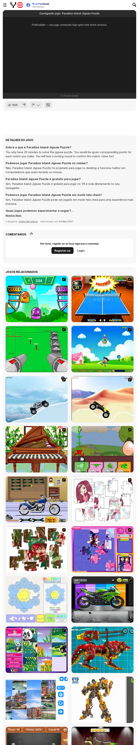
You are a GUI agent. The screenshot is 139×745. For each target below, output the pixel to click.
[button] (14, 215)
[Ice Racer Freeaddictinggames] (37, 399)
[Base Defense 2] (37, 349)
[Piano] (37, 449)
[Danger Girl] (102, 349)
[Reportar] (36, 104)
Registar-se (62, 250)
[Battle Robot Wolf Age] (102, 650)
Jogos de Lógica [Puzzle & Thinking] (28, 221)
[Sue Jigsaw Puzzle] (102, 549)
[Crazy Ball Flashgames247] (37, 299)
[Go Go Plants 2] (102, 449)
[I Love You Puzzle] (37, 549)
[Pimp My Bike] (37, 499)
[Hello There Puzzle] (102, 499)
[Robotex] (102, 700)
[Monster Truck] (102, 399)
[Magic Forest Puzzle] (37, 650)
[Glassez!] (37, 599)
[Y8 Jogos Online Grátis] (16, 5)
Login (81, 250)
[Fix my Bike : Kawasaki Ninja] (102, 599)
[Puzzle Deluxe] (37, 700)
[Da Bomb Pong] (102, 299)
